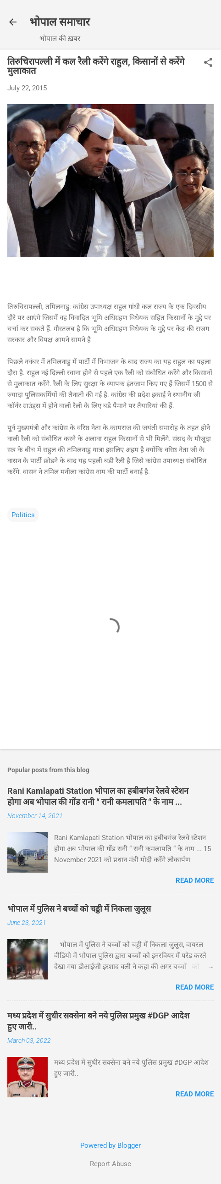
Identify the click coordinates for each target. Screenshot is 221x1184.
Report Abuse (110, 1164)
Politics (23, 515)
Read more (195, 880)
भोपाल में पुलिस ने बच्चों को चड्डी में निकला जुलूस (79, 908)
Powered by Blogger (110, 1145)
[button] (208, 63)
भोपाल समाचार (59, 22)
